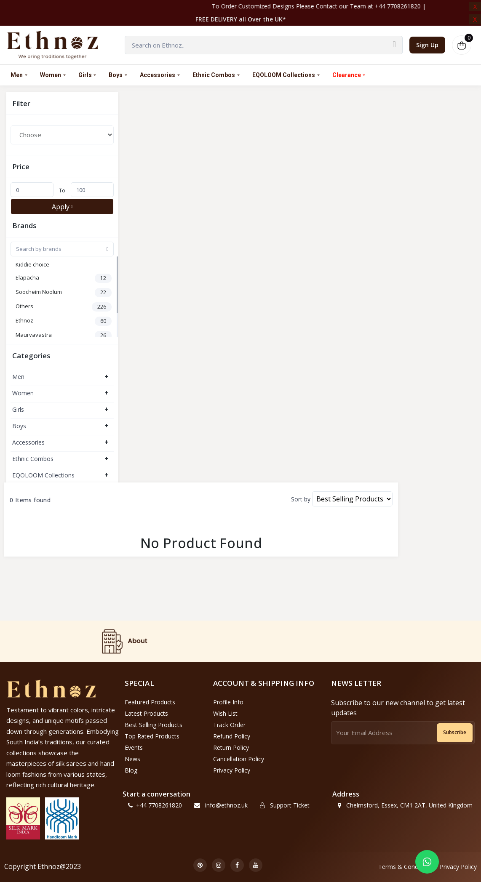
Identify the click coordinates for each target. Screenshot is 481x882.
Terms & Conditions (405, 867)
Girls (18, 409)
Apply (62, 206)
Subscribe (454, 732)
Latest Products (146, 713)
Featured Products (150, 702)
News (132, 759)
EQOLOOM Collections (43, 475)
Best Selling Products (153, 725)
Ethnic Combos (32, 459)
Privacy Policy (231, 770)
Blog (131, 770)
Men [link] (17, 75)
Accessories (28, 442)
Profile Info (228, 702)
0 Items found (30, 500)
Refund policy (231, 736)
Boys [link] (116, 75)
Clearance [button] (346, 75)
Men (18, 377)
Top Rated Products (152, 736)
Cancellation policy (238, 759)
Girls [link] (85, 75)
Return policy (231, 747)
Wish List (225, 713)
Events (134, 747)
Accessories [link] (157, 75)
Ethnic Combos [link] (213, 75)
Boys (19, 426)
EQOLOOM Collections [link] (283, 75)
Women (23, 393)
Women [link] (50, 75)
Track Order (229, 725)
